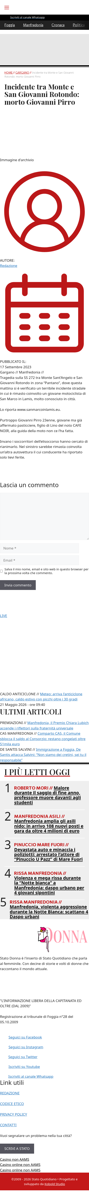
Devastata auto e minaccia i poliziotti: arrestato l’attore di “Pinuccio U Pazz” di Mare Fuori (48, 854)
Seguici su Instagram (26, 1047)
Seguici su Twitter (22, 1056)
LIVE (3, 615)
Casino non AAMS (14, 1159)
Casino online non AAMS (20, 1164)
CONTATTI (8, 1125)
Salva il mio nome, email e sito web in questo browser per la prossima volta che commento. (47, 571)
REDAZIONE (10, 1093)
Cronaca (58, 25)
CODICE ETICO (12, 1103)
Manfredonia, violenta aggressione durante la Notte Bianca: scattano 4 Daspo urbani (49, 911)
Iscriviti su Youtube (24, 1066)
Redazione (8, 265)
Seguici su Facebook (25, 1037)
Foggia (9, 25)
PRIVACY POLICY (13, 1114)
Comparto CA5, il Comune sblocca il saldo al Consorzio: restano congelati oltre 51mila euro (42, 738)
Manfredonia (33, 25)
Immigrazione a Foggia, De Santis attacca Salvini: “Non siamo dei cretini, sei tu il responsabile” (43, 754)
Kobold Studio (54, 1184)
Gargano (22, 72)
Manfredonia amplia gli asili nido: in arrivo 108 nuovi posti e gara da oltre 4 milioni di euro (48, 826)
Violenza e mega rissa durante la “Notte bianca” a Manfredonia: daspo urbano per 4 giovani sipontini (49, 885)
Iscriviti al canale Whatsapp (30, 1076)
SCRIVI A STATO (17, 1148)
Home (8, 72)
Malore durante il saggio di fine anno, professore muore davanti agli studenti (47, 795)
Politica (79, 25)
